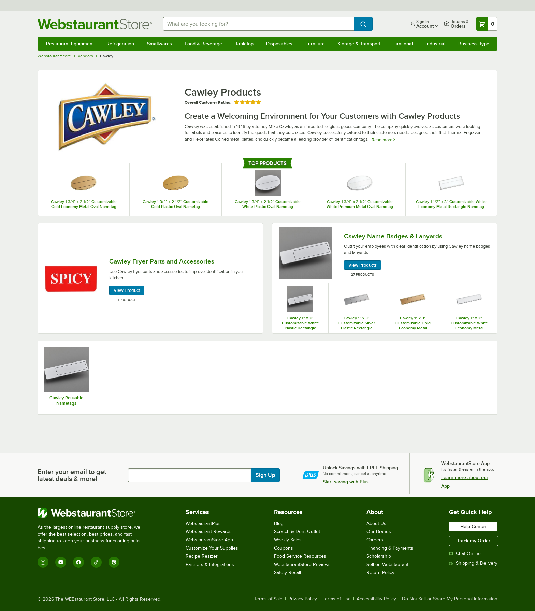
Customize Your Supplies (212, 548)
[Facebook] (78, 562)
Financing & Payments (389, 548)
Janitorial (403, 43)
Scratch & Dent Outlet (297, 531)
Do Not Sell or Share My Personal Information (449, 599)
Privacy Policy (302, 599)
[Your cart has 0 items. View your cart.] (486, 24)
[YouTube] (60, 562)
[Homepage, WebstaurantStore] (95, 24)
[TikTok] (96, 562)
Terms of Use (337, 599)
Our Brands (378, 531)
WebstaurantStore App (209, 539)
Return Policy (380, 572)
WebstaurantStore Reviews (302, 564)
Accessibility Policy (376, 599)
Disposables (279, 43)
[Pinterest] (114, 562)
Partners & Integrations (210, 564)
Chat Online (465, 553)
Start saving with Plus (346, 481)
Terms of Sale (268, 599)
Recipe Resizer (202, 556)
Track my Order (473, 540)
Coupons (283, 548)
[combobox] (258, 24)
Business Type (473, 43)
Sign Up (265, 475)
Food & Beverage (203, 43)
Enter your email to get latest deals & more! (72, 475)
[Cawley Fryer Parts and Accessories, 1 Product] (150, 278)
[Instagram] (43, 562)
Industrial (435, 43)
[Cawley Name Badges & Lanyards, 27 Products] (384, 253)
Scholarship (378, 556)
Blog (279, 523)
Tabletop (244, 43)
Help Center (473, 526)
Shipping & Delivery (473, 563)
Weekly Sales (288, 539)
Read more (383, 139)
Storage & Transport (358, 43)
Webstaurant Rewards (209, 531)
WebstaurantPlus (203, 523)
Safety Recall (287, 572)
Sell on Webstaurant (387, 564)
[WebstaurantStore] (94, 513)
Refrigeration (120, 43)
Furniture (315, 43)
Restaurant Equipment (70, 43)
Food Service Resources (300, 556)
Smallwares (159, 43)
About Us (376, 523)
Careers (374, 539)
